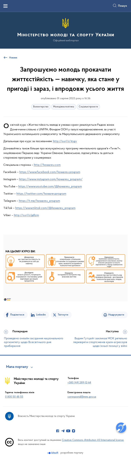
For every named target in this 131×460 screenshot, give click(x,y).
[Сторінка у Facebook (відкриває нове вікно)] (58, 431)
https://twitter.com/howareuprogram (41, 193)
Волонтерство (40, 106)
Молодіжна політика (63, 106)
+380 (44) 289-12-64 (79, 382)
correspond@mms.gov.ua (82, 396)
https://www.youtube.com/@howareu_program (50, 186)
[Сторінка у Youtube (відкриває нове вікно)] (68, 431)
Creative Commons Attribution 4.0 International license (93, 440)
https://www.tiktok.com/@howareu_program (45, 208)
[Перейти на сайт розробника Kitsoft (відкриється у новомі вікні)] (53, 453)
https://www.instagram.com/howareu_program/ (51, 179)
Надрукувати (116, 314)
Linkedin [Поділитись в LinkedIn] (41, 314)
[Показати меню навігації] (5, 6)
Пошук (122, 6)
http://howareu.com (47, 165)
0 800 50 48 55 (14, 396)
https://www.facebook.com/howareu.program (49, 172)
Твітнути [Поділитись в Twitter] (63, 314)
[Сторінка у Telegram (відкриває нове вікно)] (63, 431)
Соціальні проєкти (88, 106)
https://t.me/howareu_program (39, 201)
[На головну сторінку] (65, 30)
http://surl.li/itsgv (65, 141)
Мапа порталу (17, 367)
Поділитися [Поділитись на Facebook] (17, 314)
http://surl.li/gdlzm (26, 215)
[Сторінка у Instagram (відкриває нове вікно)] (73, 431)
